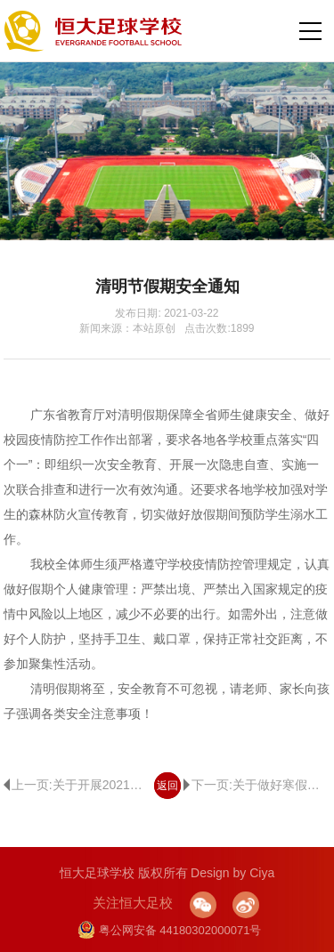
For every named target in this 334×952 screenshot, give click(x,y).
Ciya (261, 873)
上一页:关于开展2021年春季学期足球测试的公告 (77, 785)
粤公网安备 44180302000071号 (169, 930)
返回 (167, 785)
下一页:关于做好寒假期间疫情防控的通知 (256, 785)
